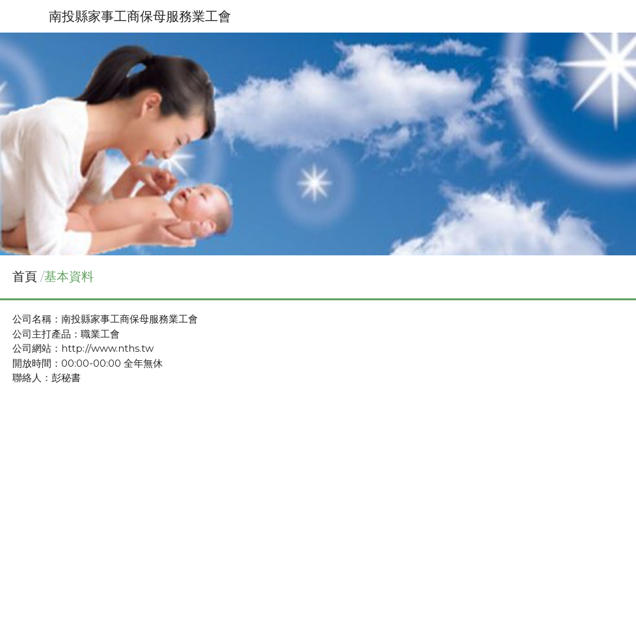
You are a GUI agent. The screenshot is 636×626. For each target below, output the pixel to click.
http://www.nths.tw (107, 348)
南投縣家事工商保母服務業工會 (140, 16)
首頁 (24, 276)
